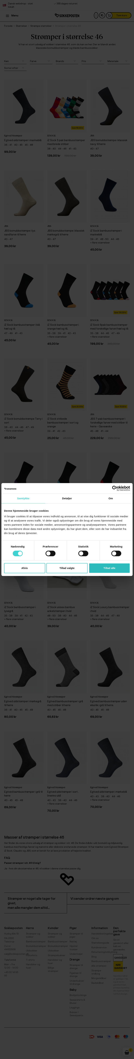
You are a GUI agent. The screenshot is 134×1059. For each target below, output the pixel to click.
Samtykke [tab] (23, 498)
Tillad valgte (67, 568)
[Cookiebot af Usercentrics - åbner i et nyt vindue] (114, 488)
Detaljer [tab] (67, 498)
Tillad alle (109, 568)
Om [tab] (111, 498)
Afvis (24, 568)
